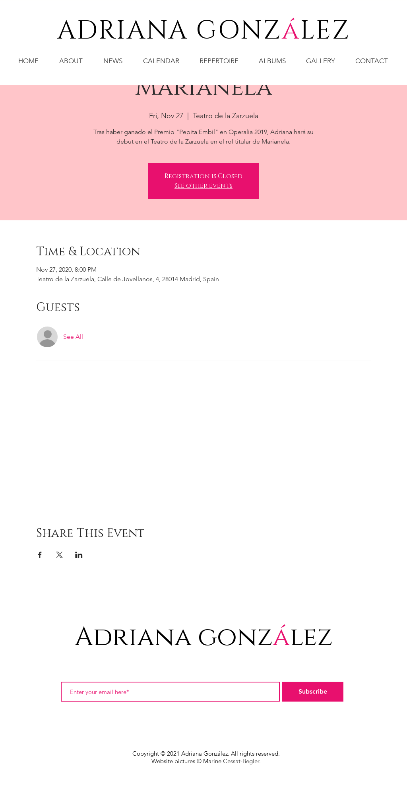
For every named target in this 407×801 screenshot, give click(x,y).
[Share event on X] (59, 555)
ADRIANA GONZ (169, 31)
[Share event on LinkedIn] (79, 555)
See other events (203, 185)
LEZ (325, 31)
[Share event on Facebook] (40, 555)
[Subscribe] (312, 692)
